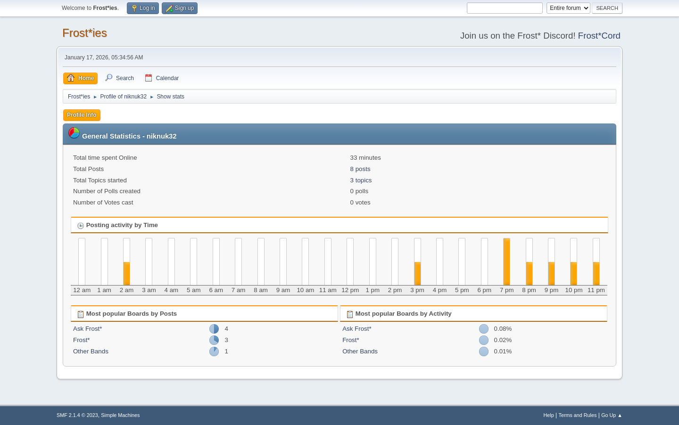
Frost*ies (84, 32)
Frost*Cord (599, 36)
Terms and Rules (578, 415)
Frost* (81, 339)
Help (549, 415)
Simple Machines (120, 415)
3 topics (361, 180)
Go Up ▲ (611, 415)
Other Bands (90, 351)
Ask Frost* (87, 328)
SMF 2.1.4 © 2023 (77, 415)
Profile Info (82, 115)
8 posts (360, 168)
